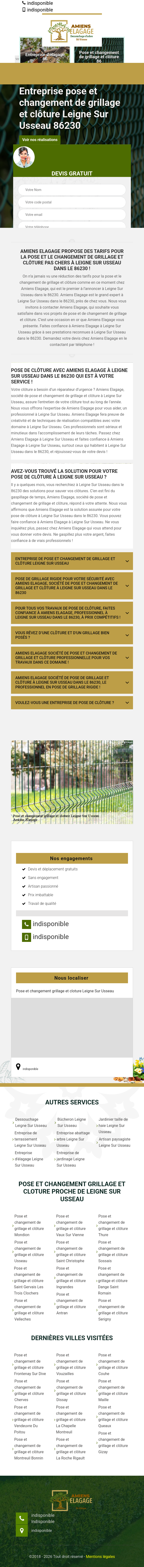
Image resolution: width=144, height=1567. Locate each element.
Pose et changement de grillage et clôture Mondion (28, 1225)
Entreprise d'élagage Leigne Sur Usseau (27, 1159)
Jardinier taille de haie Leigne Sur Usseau (112, 1125)
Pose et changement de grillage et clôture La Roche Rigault (70, 1448)
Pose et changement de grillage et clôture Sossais (112, 1251)
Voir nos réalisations (39, 139)
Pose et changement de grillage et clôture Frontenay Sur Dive (29, 1364)
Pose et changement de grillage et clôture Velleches (28, 1309)
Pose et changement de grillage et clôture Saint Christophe (70, 1251)
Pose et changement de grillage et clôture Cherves (28, 1390)
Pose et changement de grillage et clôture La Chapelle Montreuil (69, 1419)
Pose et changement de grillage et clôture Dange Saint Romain (111, 1280)
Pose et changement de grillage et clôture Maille (112, 1390)
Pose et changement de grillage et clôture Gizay (112, 1442)
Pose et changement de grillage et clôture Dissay (70, 1390)
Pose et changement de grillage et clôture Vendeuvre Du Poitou (28, 1419)
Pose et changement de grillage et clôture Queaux (112, 1416)
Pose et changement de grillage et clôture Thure (112, 1225)
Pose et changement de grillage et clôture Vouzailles (70, 1364)
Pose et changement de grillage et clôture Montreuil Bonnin (28, 1448)
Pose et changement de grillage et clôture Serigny (112, 1309)
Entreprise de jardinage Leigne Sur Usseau (69, 1159)
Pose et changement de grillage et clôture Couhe (112, 1364)
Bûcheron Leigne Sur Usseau (70, 1122)
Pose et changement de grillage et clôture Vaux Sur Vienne (70, 1225)
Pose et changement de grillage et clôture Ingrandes (70, 1277)
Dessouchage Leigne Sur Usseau (29, 1122)
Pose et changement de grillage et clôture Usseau (28, 1251)
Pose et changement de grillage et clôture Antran (70, 1303)
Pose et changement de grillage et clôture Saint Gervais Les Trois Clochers (27, 1280)
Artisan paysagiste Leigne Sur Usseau (113, 1142)
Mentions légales (100, 1556)
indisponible (37, 3)
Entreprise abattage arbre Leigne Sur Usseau (72, 1139)
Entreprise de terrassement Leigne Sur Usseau (29, 1139)
